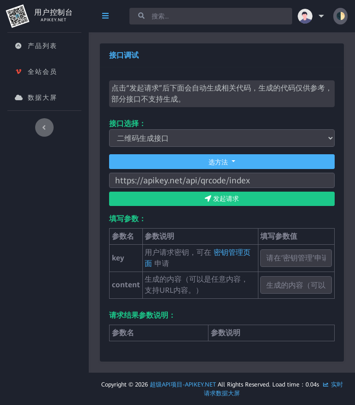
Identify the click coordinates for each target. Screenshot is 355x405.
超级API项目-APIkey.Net (183, 384)
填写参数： (127, 218)
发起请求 (222, 198)
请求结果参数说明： (142, 315)
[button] (312, 16)
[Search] (210, 16)
